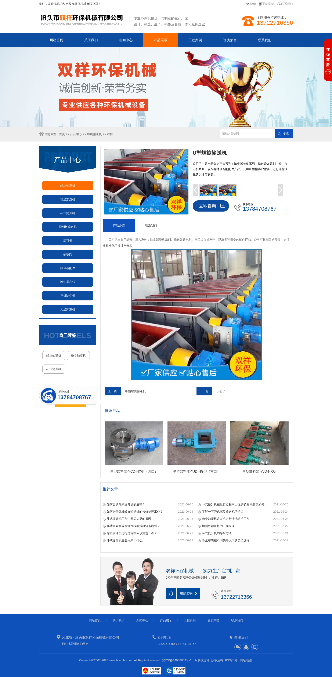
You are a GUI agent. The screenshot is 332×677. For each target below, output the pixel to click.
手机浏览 (268, 4)
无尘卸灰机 (67, 309)
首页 (62, 134)
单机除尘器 (67, 295)
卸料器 (67, 240)
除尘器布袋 (67, 281)
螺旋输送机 (94, 134)
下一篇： (206, 391)
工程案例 (195, 40)
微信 (253, 4)
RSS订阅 (231, 660)
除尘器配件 (67, 268)
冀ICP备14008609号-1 (177, 660)
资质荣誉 (230, 40)
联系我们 (287, 4)
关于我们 (91, 40)
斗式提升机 (67, 213)
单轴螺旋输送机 (135, 391)
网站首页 (56, 40)
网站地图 (246, 660)
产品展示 (160, 40)
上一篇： (114, 391)
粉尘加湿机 (67, 199)
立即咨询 (207, 206)
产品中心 (76, 134)
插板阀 (67, 254)
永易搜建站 (202, 660)
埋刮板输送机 (68, 226)
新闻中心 (126, 40)
